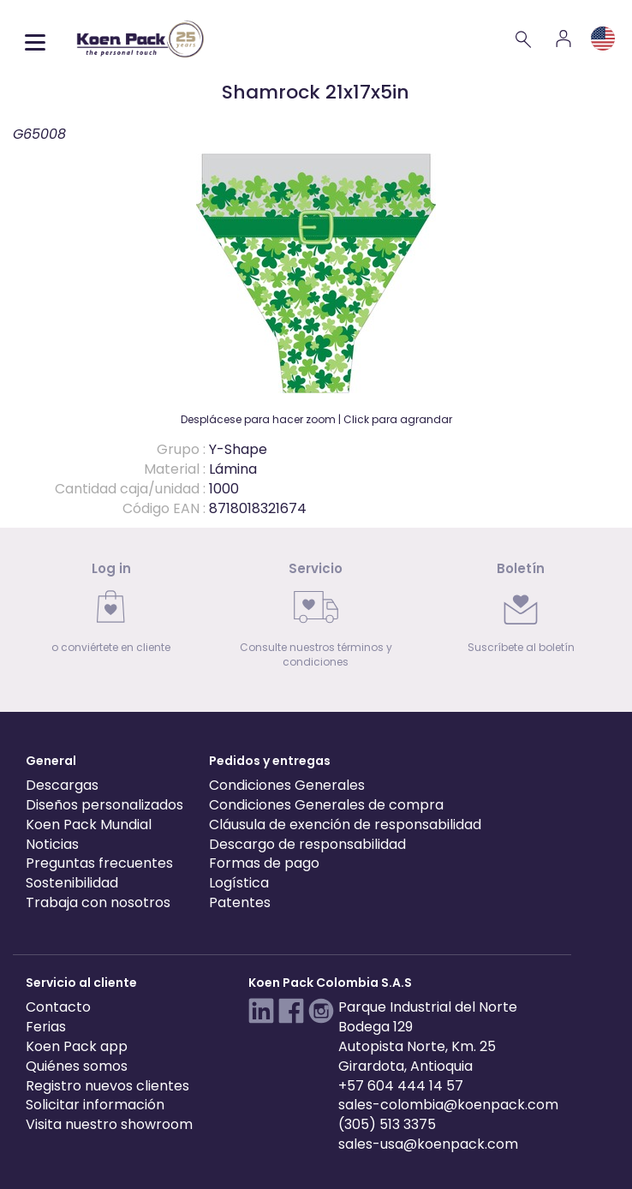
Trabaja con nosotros (98, 902)
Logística (239, 883)
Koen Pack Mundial (89, 824)
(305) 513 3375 (387, 1124)
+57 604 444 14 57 (400, 1086)
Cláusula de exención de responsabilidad (345, 824)
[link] (111, 613)
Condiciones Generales (287, 785)
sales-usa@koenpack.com (428, 1144)
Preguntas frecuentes (99, 863)
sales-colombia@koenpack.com (448, 1104)
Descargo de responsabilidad (307, 844)
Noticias (52, 844)
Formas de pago (264, 863)
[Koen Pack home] (140, 39)
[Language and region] (603, 38)
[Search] (524, 38)
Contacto (58, 1007)
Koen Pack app (77, 1046)
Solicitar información (95, 1104)
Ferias (46, 1027)
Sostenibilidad (72, 883)
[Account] (563, 38)
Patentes (240, 902)
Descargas (62, 785)
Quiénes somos (77, 1066)
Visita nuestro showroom (109, 1124)
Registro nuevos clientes (107, 1086)
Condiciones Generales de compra (326, 805)
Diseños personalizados (104, 805)
